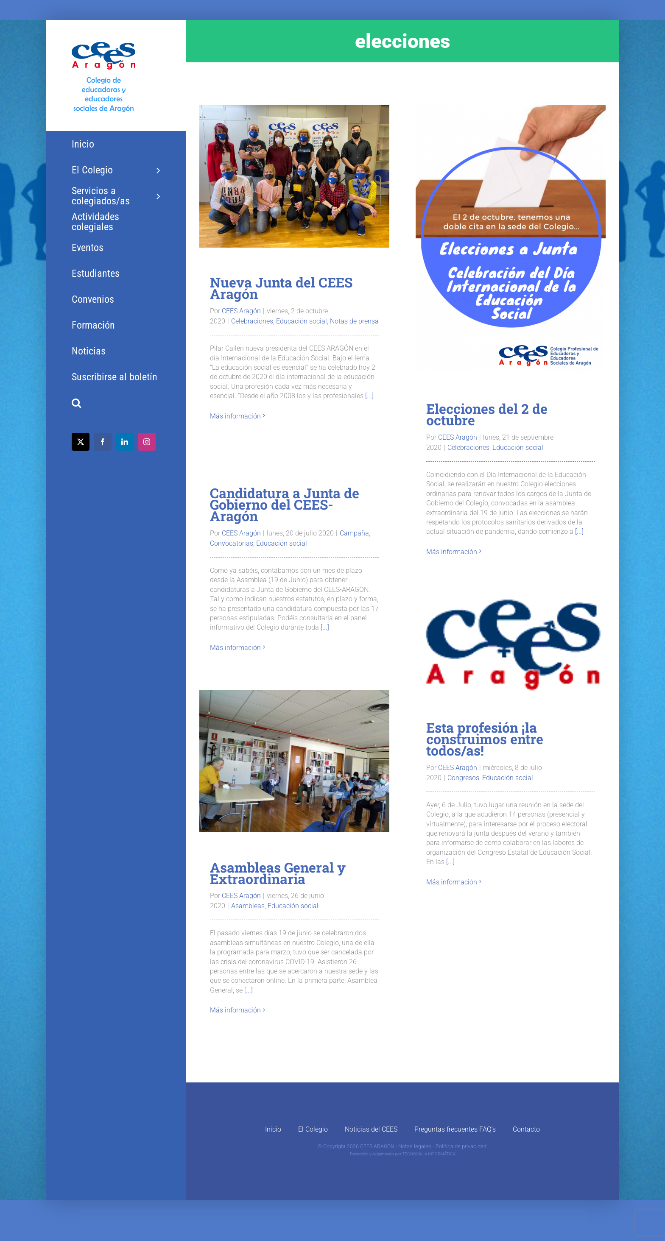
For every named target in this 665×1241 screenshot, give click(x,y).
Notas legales (414, 1146)
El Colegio (313, 1129)
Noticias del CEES (371, 1129)
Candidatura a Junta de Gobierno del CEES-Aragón (284, 504)
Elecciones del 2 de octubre (487, 414)
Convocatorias (231, 543)
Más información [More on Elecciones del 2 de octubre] (451, 552)
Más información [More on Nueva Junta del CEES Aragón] (235, 416)
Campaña (354, 533)
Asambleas (248, 906)
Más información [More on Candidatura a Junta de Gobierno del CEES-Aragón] (235, 648)
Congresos (463, 778)
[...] (369, 396)
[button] (116, 403)
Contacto (526, 1129)
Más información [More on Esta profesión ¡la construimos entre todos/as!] (451, 882)
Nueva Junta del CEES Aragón (281, 288)
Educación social (301, 321)
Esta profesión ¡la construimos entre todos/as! (484, 738)
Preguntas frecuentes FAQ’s (455, 1129)
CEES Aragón (241, 311)
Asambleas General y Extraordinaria (278, 873)
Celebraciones (252, 321)
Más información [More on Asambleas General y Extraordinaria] (235, 1010)
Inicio (273, 1129)
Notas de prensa (354, 321)
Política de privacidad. (462, 1146)
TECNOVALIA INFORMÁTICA (428, 1154)
